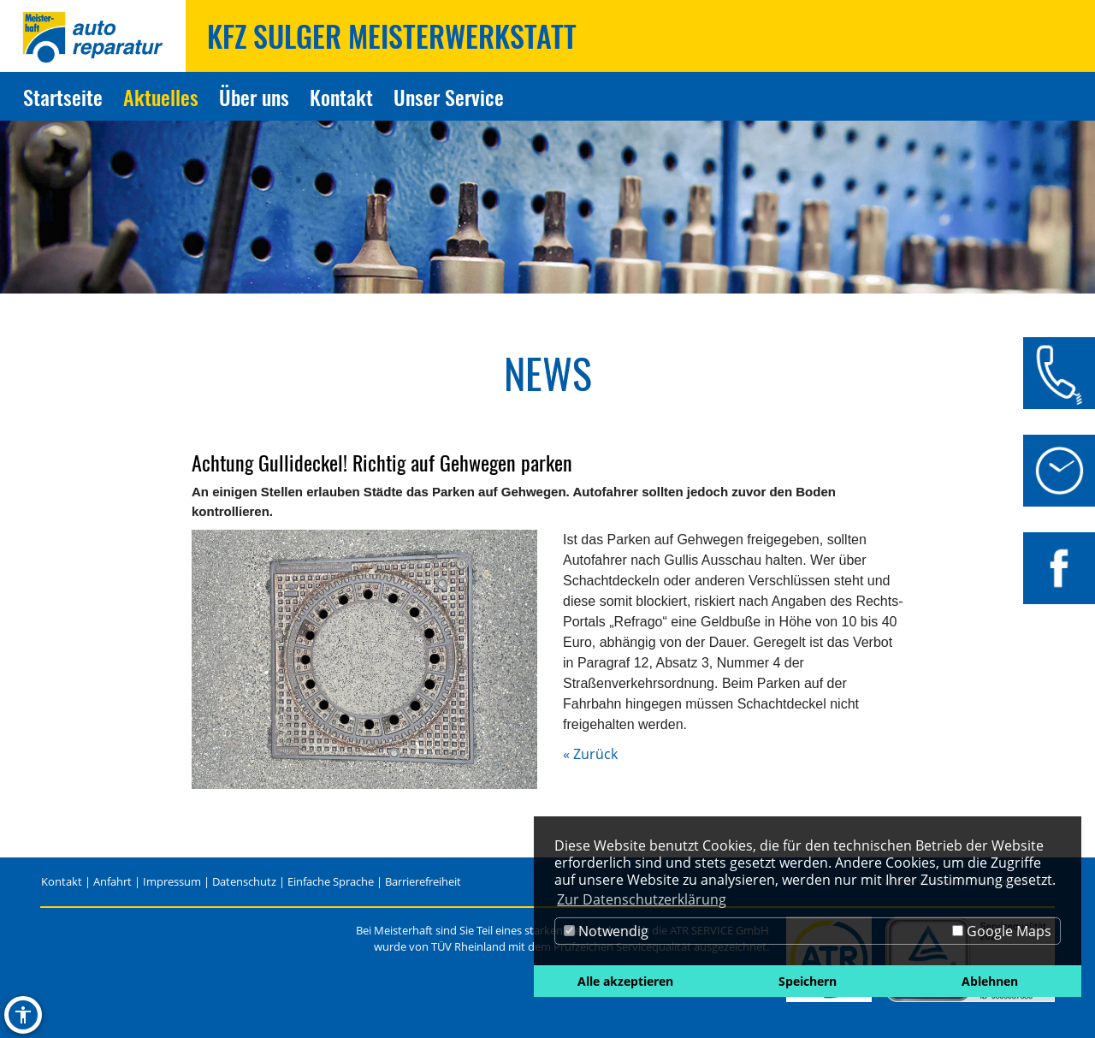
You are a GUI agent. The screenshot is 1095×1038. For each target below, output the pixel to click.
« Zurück (590, 753)
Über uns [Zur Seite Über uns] (254, 96)
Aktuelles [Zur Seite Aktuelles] (160, 96)
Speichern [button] (807, 981)
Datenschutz (244, 881)
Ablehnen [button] (990, 981)
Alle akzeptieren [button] (625, 981)
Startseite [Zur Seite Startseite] (63, 96)
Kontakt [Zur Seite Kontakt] (341, 96)
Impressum (172, 881)
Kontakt (61, 881)
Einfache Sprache (330, 881)
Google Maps (1001, 931)
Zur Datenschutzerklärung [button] (641, 899)
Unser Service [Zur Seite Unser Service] (449, 96)
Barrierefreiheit (423, 881)
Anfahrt (112, 881)
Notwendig (606, 931)
